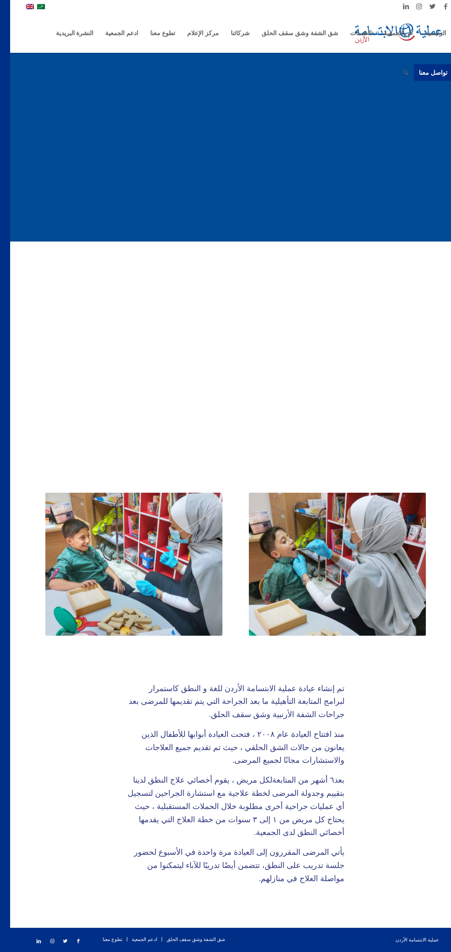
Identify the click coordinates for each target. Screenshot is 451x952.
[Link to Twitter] (422, 6)
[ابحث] (396, 72)
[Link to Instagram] (409, 6)
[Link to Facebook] (435, 6)
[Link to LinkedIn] (396, 6)
